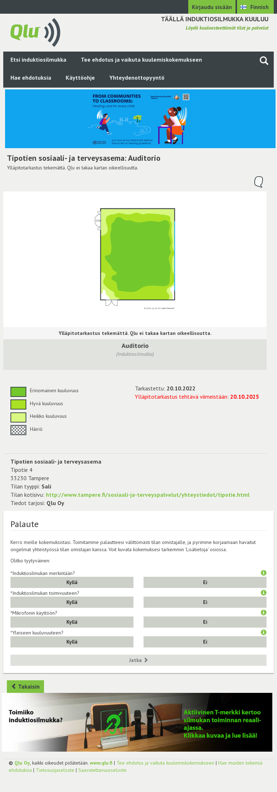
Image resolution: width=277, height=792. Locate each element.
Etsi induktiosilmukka (38, 59)
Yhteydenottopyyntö (136, 77)
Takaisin (25, 686)
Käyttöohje (80, 77)
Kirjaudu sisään (212, 6)
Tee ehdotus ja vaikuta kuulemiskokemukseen (141, 59)
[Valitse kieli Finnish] (255, 7)
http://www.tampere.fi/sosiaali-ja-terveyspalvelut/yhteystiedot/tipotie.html (148, 494)
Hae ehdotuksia (30, 77)
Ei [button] (205, 582)
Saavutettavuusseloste (102, 770)
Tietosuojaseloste (55, 770)
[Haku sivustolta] (264, 60)
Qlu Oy (22, 763)
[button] (264, 573)
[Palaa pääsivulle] (35, 31)
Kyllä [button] (72, 582)
